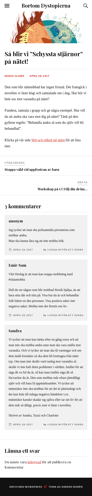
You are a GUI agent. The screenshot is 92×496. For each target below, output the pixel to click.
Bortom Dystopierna (46, 5)
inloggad (34, 462)
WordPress (33, 486)
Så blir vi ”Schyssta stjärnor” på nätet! (44, 57)
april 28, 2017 (39, 75)
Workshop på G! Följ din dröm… (62, 189)
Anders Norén (72, 486)
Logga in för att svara (65, 249)
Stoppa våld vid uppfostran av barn (32, 169)
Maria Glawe (14, 75)
